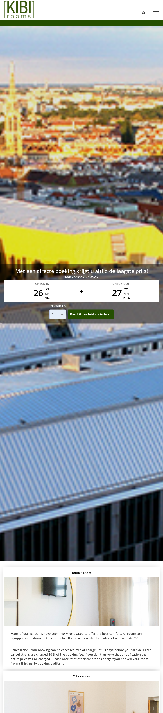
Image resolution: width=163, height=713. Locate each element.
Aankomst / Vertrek (81, 276)
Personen (57, 306)
